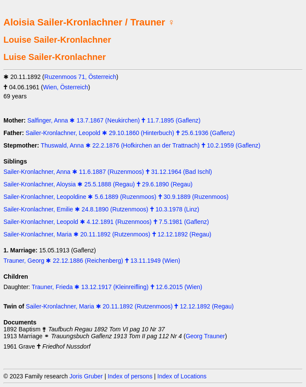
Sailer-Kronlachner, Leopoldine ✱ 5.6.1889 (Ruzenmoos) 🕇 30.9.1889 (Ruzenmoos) (116, 196)
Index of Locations (182, 376)
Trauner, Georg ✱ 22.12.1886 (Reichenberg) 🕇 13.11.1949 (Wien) (91, 260)
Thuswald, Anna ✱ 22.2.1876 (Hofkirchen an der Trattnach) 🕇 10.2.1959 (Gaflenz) (150, 145)
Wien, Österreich (65, 87)
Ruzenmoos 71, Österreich (81, 76)
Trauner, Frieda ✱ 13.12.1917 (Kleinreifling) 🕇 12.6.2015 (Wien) (117, 286)
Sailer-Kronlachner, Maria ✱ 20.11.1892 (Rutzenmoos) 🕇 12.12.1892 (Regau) (107, 234)
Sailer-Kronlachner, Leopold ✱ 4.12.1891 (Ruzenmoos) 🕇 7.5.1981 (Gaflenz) (106, 221)
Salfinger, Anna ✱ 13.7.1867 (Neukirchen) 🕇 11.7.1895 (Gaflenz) (114, 120)
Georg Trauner (205, 336)
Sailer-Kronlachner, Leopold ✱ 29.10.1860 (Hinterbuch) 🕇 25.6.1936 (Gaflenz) (130, 132)
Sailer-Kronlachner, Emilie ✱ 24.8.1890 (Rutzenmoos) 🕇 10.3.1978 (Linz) (101, 209)
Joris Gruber (86, 376)
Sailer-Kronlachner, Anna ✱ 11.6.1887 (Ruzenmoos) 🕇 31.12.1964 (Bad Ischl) (107, 171)
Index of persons (130, 376)
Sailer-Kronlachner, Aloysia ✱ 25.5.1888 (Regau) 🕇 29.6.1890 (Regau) (97, 184)
